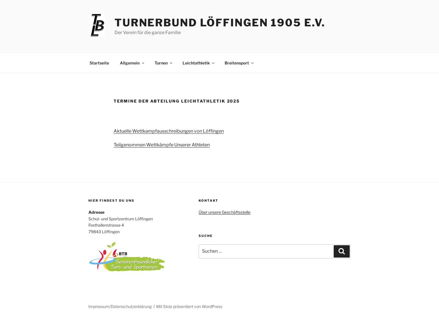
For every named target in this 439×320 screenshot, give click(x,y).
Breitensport (239, 62)
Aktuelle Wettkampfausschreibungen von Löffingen (169, 131)
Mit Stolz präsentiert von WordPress (189, 306)
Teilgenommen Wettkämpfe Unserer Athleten (162, 145)
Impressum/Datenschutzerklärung (120, 306)
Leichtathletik (199, 62)
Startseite (99, 62)
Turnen (164, 62)
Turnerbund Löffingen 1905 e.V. (219, 22)
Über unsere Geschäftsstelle (224, 212)
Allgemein (132, 62)
